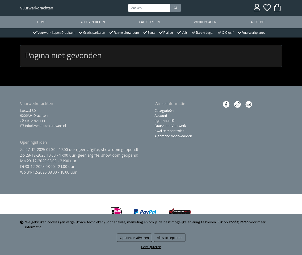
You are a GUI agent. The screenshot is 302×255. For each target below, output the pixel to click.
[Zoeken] (149, 8)
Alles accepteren (169, 237)
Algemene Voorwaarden (173, 136)
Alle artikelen (93, 22)
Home (41, 22)
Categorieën (149, 22)
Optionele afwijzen (134, 237)
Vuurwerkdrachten (36, 8)
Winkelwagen (205, 22)
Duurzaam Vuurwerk (170, 125)
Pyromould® (165, 120)
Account (258, 22)
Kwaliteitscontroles (169, 131)
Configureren (151, 247)
